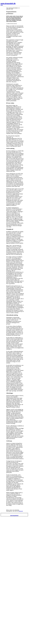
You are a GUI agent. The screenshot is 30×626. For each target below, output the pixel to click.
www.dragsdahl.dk (8, 3)
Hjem (2, 5)
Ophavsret (21, 511)
